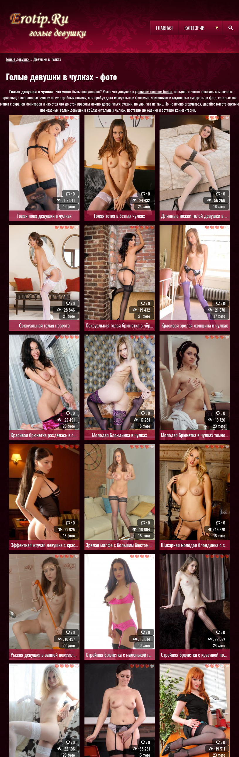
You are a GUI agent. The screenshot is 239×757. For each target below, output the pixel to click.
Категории (194, 27)
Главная (164, 27)
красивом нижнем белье (153, 91)
